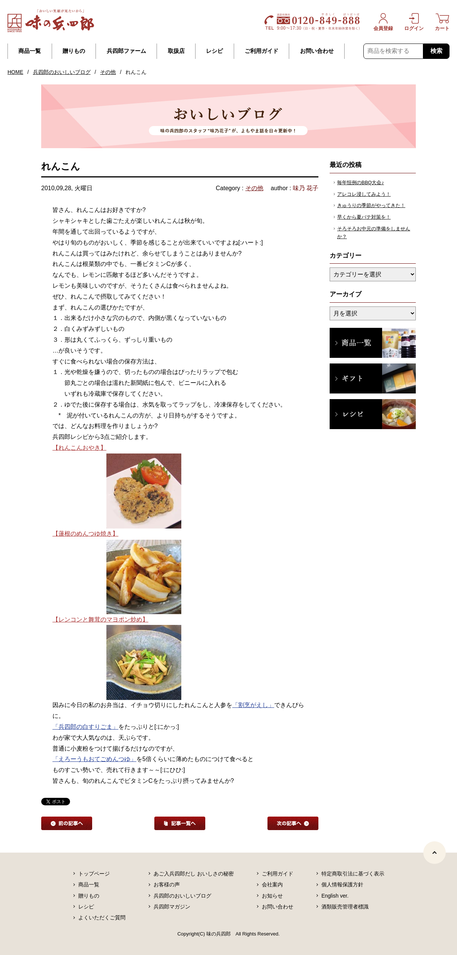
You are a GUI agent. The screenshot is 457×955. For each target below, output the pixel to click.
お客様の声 (167, 884)
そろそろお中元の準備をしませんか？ (373, 232)
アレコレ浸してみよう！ (364, 194)
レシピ (214, 51)
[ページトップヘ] (434, 852)
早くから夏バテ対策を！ (364, 217)
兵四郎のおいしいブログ (62, 72)
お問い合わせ (317, 51)
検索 (436, 51)
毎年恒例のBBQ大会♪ (360, 182)
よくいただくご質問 (101, 917)
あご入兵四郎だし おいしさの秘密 (194, 874)
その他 (108, 72)
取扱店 (176, 51)
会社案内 (272, 884)
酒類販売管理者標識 (345, 907)
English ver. (334, 896)
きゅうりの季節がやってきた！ (371, 205)
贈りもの (74, 51)
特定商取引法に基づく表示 (352, 874)
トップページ (94, 874)
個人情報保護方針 (342, 884)
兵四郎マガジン (172, 907)
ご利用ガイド (261, 51)
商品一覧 (29, 51)
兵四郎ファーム (126, 51)
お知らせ (272, 896)
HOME (15, 72)
